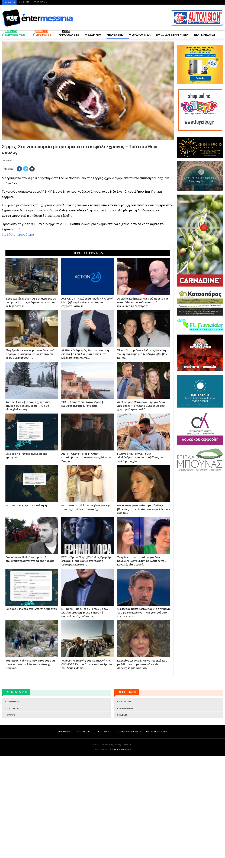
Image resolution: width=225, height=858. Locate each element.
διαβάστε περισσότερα (18, 285)
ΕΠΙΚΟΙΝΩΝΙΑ (40, 2)
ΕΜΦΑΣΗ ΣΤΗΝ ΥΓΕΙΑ (172, 34)
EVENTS (11, 816)
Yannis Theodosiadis (122, 851)
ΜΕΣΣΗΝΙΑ (93, 34)
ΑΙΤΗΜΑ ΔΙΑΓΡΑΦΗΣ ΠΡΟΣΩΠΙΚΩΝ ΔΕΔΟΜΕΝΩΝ (142, 833)
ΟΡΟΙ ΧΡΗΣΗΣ (104, 833)
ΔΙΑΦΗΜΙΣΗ (25, 2)
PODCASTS (69, 33)
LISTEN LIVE (13, 803)
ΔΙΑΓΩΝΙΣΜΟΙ (204, 34)
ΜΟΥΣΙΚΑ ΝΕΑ (140, 34)
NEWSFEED (115, 34)
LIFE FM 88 (42, 33)
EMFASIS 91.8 (13, 33)
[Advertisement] (88, 198)
